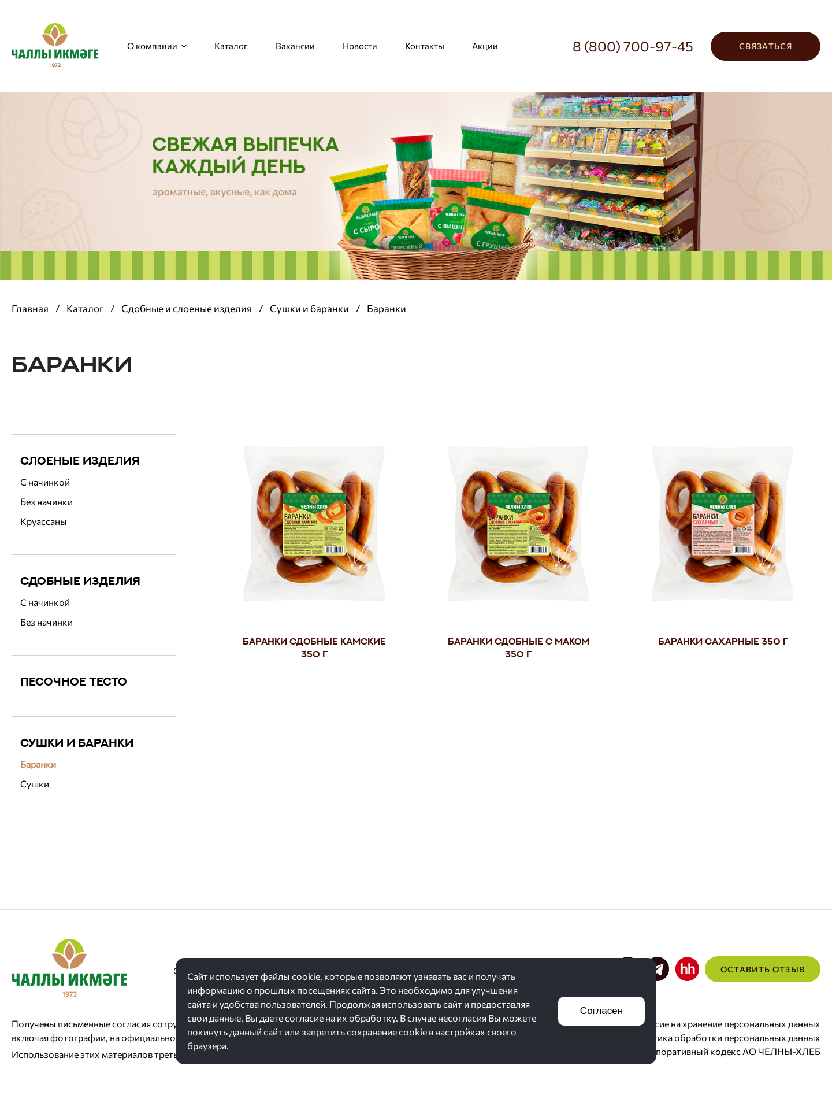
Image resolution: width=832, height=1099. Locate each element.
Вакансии (295, 45)
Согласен (601, 1010)
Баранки (38, 763)
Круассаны (43, 521)
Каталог (231, 45)
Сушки (34, 783)
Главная (30, 308)
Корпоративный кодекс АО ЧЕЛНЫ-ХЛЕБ (729, 1051)
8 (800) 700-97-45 (633, 46)
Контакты (424, 45)
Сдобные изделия (80, 581)
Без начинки (46, 501)
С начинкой (45, 481)
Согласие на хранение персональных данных (724, 1023)
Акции (485, 45)
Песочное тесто (73, 681)
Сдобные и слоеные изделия (186, 308)
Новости (360, 45)
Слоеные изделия (80, 460)
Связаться (765, 46)
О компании (157, 45)
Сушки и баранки (309, 308)
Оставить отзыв (762, 969)
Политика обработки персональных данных (725, 1037)
